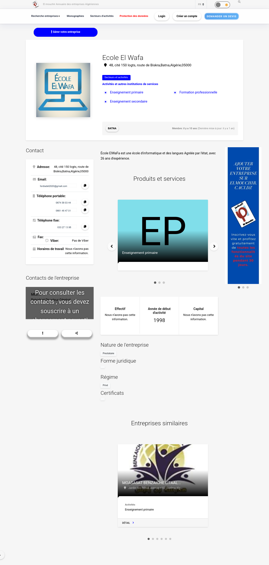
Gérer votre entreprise (65, 32)
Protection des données (134, 16)
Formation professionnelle (198, 92)
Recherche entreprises (44, 16)
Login (161, 16)
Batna (112, 128)
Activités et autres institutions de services (130, 84)
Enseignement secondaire (128, 101)
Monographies (75, 16)
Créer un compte (187, 16)
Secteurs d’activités (102, 16)
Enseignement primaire (126, 92)
